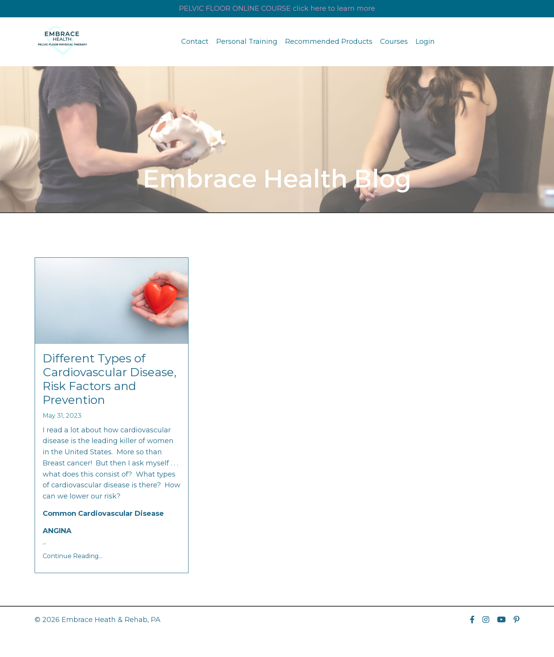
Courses (394, 41)
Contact (195, 41)
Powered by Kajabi (494, 637)
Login (425, 41)
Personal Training (246, 41)
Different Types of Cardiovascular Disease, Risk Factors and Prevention (110, 379)
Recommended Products (328, 41)
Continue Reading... (72, 556)
